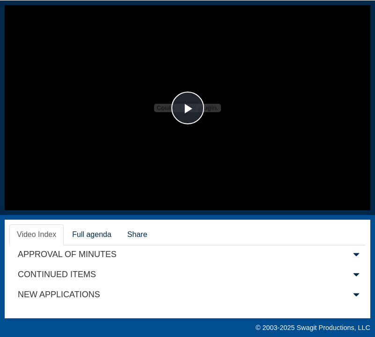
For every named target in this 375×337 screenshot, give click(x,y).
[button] (356, 256)
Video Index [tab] (36, 234)
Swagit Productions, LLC (333, 327)
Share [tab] (137, 234)
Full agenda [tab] (91, 234)
